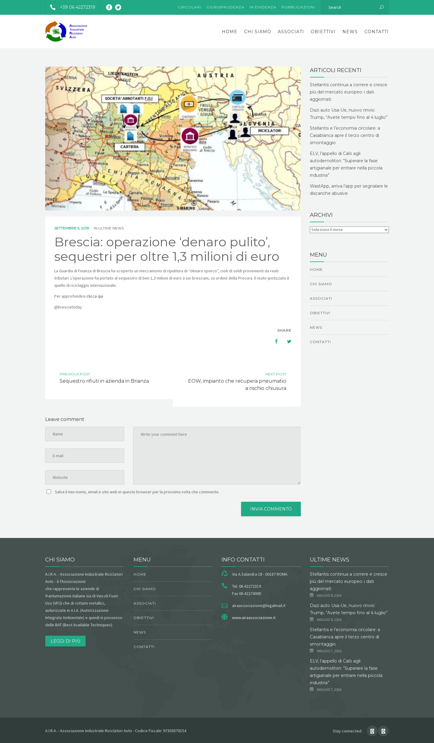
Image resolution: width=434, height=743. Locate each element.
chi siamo (257, 31)
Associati (291, 31)
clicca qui (95, 296)
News (350, 31)
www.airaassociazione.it (253, 617)
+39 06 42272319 (70, 7)
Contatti (376, 31)
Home (229, 31)
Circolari (189, 7)
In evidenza (263, 7)
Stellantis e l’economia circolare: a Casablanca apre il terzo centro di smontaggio (345, 135)
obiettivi (323, 31)
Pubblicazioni (298, 7)
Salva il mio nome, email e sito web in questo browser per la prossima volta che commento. (137, 492)
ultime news (111, 228)
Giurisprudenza (225, 7)
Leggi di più (65, 641)
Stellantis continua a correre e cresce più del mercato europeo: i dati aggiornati (348, 92)
